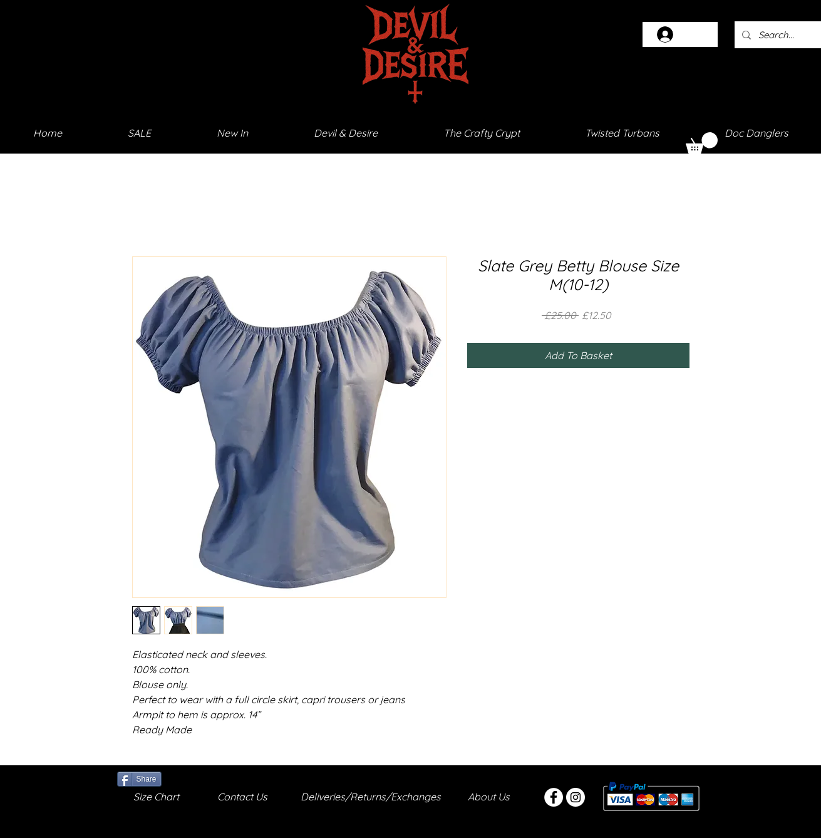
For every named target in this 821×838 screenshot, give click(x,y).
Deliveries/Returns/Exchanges (371, 796)
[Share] (139, 779)
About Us (489, 796)
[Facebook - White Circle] (553, 797)
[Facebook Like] (193, 778)
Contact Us (242, 796)
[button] (702, 143)
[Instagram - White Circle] (575, 797)
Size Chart (156, 796)
